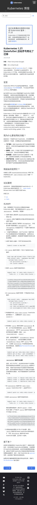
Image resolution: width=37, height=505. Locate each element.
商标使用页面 (19, 494)
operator (32, 453)
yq (7, 197)
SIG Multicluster (8, 460)
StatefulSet (19, 68)
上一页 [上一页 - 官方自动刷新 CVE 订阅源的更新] (7, 468)
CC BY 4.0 (20, 481)
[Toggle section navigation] (33, 15)
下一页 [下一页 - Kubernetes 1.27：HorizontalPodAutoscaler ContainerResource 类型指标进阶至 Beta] (31, 468)
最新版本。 (14, 41)
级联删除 (12, 104)
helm (7, 199)
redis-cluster (27, 188)
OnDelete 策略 (21, 104)
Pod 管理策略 (12, 88)
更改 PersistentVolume (26, 346)
